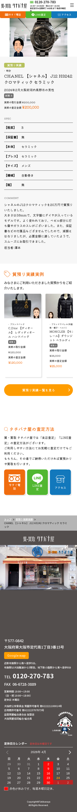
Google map (16, 655)
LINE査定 (40, 14)
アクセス (66, 14)
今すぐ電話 (15, 14)
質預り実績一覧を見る (38, 390)
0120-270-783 (33, 675)
